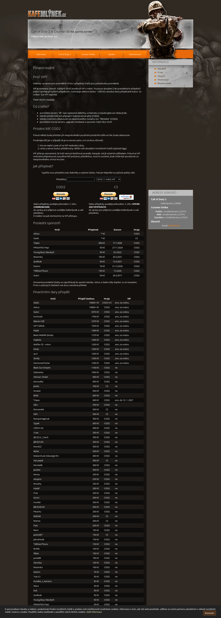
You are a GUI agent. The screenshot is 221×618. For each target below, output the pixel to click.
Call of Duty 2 (64, 54)
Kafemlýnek (174, 225)
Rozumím (209, 613)
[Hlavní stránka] (110, 25)
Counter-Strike (88, 54)
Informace (41, 54)
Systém (111, 54)
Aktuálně (162, 68)
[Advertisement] (170, 139)
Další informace (94, 611)
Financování (163, 79)
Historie (161, 76)
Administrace (135, 54)
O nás (160, 72)
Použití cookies (164, 83)
